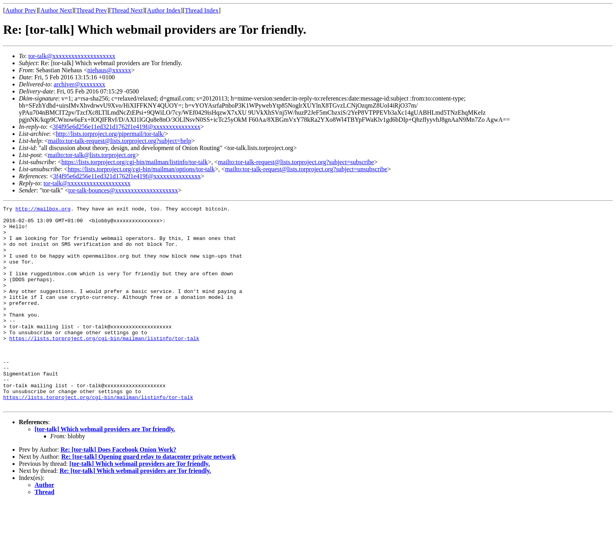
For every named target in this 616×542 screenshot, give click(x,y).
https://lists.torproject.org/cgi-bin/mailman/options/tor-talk (141, 169)
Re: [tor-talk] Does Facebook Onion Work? (118, 489)
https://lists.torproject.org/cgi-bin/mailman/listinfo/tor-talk (134, 162)
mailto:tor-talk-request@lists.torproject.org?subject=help (119, 140)
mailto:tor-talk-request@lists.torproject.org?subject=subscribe (296, 162)
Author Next (56, 10)
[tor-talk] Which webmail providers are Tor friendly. (105, 469)
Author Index (164, 10)
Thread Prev (91, 10)
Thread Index (202, 10)
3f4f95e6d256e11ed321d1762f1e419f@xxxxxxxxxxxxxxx (126, 126)
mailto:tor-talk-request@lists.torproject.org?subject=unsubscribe (306, 169)
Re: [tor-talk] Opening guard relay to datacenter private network (148, 496)
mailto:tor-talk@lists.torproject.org (92, 155)
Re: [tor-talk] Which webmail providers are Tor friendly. (135, 510)
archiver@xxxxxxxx (79, 84)
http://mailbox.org (42, 209)
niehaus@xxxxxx (109, 70)
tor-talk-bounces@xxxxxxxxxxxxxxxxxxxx (123, 190)
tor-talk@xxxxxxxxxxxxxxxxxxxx (72, 56)
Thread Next (127, 10)
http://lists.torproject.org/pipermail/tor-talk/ (110, 133)
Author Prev (20, 10)
